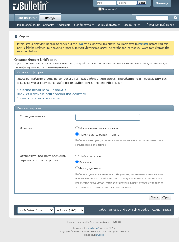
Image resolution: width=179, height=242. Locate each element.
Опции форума (107, 24)
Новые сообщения (28, 24)
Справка (48, 24)
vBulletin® (93, 228)
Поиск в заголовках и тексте (97, 134)
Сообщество (82, 24)
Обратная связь (110, 209)
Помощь (162, 3)
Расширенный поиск (160, 24)
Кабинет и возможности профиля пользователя (51, 94)
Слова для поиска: (33, 116)
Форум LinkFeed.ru (136, 209)
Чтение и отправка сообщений (39, 98)
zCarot (100, 235)
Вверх (167, 209)
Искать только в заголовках (96, 128)
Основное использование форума (41, 90)
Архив (156, 209)
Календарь (64, 24)
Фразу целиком (88, 168)
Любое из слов (88, 156)
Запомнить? (107, 9)
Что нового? (27, 18)
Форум (50, 18)
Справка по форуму (30, 72)
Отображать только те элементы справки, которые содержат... (43, 158)
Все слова (84, 162)
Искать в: (26, 128)
